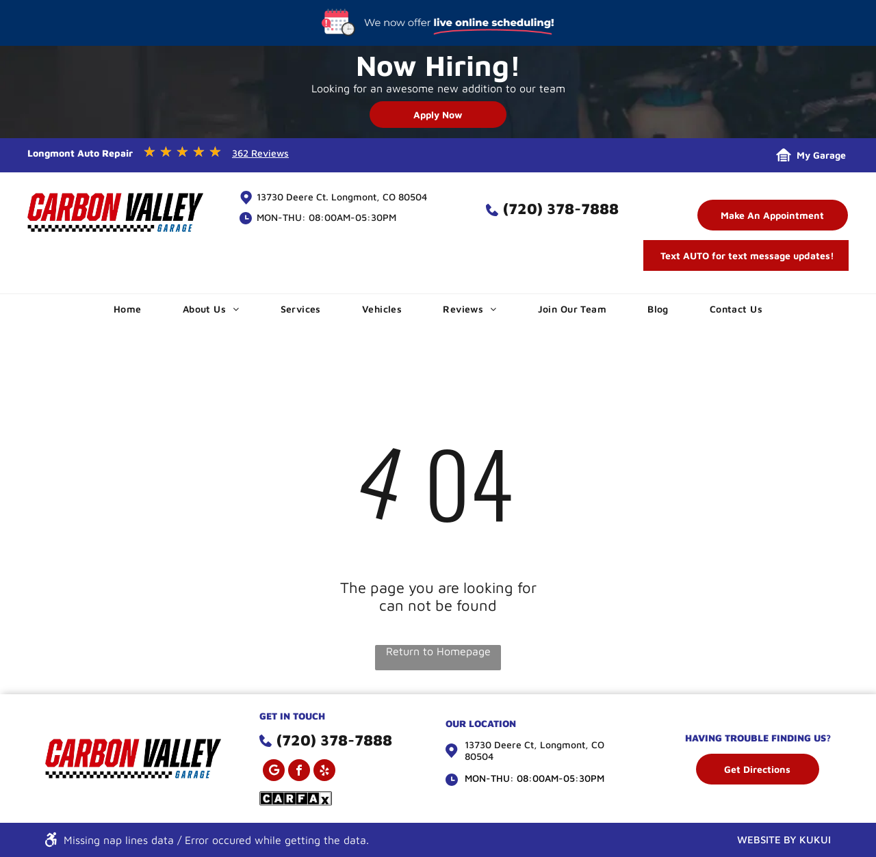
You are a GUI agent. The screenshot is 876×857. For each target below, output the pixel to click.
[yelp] (324, 772)
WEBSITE (759, 839)
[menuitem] (127, 309)
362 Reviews (260, 153)
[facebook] (299, 772)
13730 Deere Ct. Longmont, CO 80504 (342, 196)
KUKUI (815, 839)
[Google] (274, 772)
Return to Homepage (438, 651)
